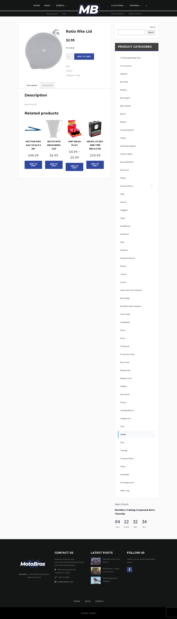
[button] (58, 33)
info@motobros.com (65, 582)
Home (77, 601)
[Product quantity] (70, 56)
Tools (77, 75)
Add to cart (84, 56)
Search (152, 27)
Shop (88, 601)
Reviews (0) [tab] (47, 85)
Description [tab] (32, 85)
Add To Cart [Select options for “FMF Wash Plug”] (74, 167)
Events (99, 601)
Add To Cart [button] (33, 165)
